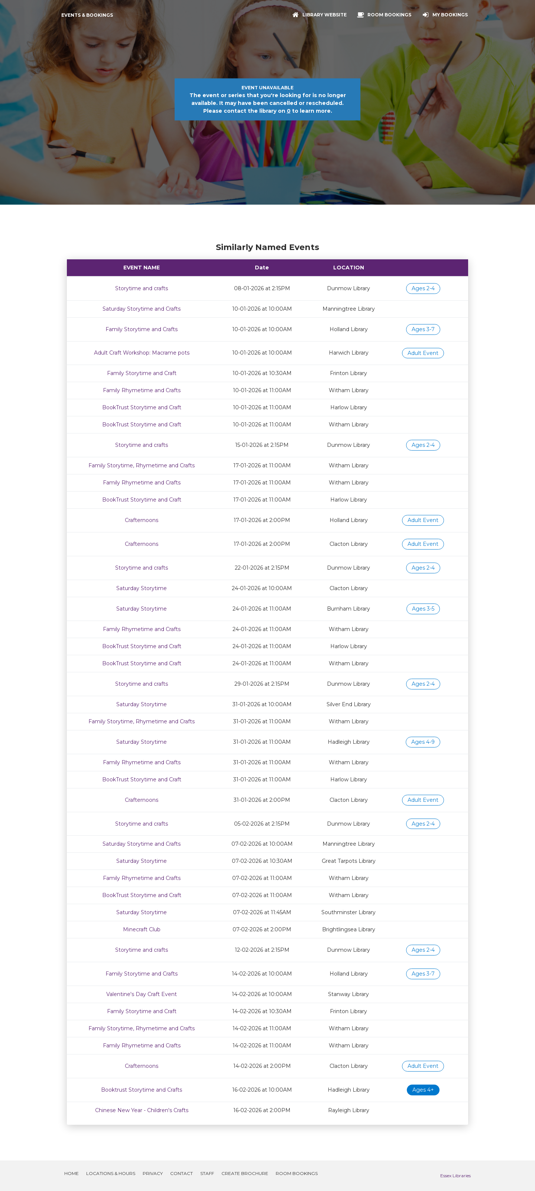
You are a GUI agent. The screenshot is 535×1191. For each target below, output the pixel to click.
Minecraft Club (141, 929)
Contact (181, 1173)
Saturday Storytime (141, 588)
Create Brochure (244, 1173)
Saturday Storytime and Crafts (142, 308)
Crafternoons (141, 520)
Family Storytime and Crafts (142, 329)
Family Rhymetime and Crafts (142, 390)
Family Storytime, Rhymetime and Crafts (141, 465)
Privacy (153, 1173)
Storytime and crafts (141, 288)
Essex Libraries (455, 1175)
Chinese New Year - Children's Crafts (141, 1110)
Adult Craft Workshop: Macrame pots (141, 352)
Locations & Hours (110, 1173)
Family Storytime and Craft (141, 373)
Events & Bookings (87, 15)
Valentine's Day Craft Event (141, 994)
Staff (207, 1173)
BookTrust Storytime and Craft (141, 407)
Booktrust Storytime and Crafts (141, 1089)
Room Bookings (297, 1173)
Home (71, 1173)
